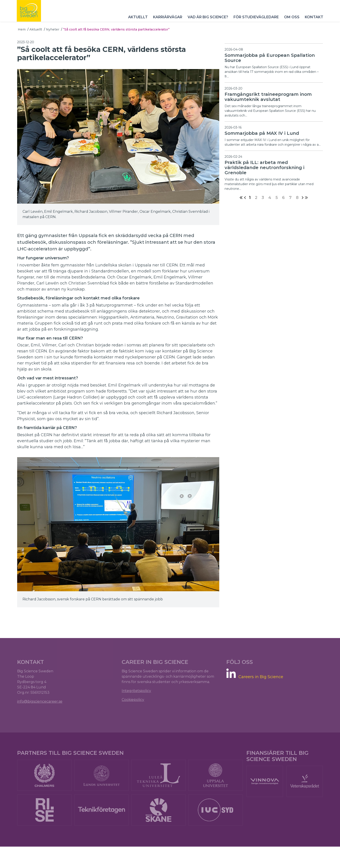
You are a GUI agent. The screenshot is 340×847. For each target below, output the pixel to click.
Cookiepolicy (133, 699)
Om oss (290, 20)
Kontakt (313, 20)
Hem (22, 29)
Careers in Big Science (260, 676)
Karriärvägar (166, 20)
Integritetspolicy (136, 690)
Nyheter (52, 29)
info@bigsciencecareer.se (40, 701)
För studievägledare (255, 20)
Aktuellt (137, 20)
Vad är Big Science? (206, 20)
